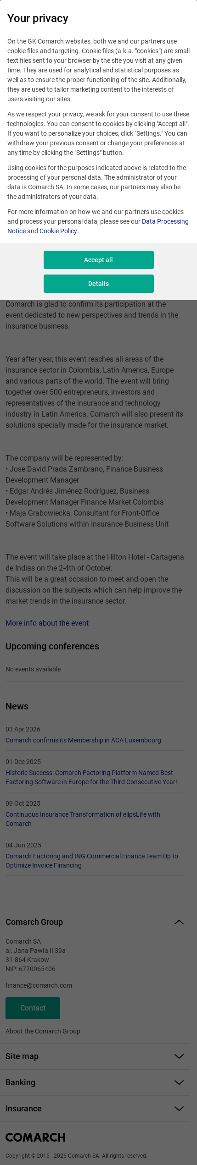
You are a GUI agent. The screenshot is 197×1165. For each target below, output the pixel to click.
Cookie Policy (58, 231)
